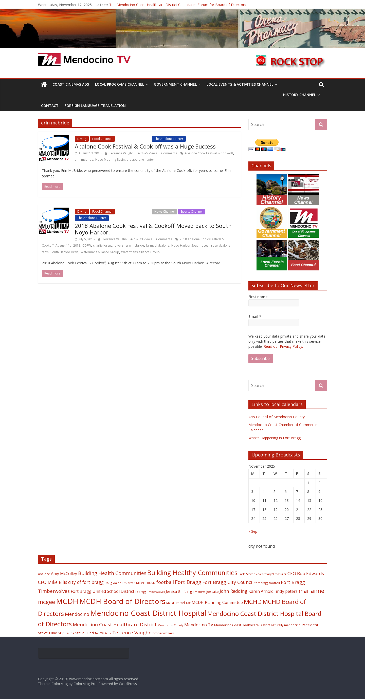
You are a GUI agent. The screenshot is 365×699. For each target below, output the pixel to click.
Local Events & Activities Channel (240, 84)
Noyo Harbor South (185, 245)
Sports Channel (192, 211)
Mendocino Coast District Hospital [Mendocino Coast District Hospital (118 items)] (148, 613)
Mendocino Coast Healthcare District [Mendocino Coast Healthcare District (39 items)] (115, 624)
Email (254, 316)
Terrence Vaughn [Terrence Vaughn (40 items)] (132, 632)
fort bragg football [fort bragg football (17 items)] (267, 583)
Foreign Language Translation (95, 105)
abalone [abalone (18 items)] (44, 574)
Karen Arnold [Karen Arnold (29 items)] (260, 591)
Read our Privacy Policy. (283, 346)
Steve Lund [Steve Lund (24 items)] (84, 633)
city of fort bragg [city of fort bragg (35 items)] (86, 582)
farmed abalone (157, 245)
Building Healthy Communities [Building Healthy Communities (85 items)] (192, 572)
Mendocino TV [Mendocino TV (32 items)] (198, 625)
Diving (81, 139)
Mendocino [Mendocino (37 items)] (77, 614)
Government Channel (175, 84)
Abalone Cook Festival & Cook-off (209, 153)
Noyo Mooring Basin (110, 159)
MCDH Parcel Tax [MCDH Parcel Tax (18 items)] (178, 603)
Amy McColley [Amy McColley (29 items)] (64, 573)
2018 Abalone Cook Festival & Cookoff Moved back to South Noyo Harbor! (153, 229)
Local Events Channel (133, 139)
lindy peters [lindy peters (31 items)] (286, 591)
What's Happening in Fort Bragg (274, 437)
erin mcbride (84, 159)
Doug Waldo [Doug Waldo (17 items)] (113, 583)
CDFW (86, 245)
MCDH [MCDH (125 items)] (67, 601)
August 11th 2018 (68, 245)
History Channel (299, 94)
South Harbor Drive (65, 252)
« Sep (252, 531)
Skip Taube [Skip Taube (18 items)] (66, 633)
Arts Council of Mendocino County (276, 416)
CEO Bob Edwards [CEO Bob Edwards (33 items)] (305, 573)
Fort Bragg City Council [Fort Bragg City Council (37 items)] (227, 582)
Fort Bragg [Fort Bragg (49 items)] (188, 581)
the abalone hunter (140, 159)
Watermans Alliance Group (100, 252)
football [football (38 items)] (165, 582)
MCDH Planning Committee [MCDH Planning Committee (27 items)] (217, 602)
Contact (50, 105)
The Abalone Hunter (168, 139)
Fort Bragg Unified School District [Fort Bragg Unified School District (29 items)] (102, 591)
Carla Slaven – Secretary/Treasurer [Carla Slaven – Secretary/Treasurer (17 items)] (262, 574)
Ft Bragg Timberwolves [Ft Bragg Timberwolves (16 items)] (150, 592)
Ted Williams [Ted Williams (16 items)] (103, 633)
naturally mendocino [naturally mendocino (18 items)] (286, 625)
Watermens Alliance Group (140, 252)
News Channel (164, 211)
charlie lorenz (103, 245)
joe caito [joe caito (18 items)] (212, 592)
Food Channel (102, 139)
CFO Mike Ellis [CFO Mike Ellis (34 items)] (52, 582)
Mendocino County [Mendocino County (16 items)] (170, 625)
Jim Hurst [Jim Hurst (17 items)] (199, 592)
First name (257, 296)
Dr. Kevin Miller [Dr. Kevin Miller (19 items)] (133, 583)
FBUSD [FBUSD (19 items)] (150, 583)
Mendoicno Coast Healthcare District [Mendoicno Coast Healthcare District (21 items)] (242, 625)
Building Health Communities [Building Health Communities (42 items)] (112, 573)
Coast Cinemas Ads (70, 84)
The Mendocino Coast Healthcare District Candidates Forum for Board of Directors (177, 4)
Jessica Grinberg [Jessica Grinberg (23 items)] (179, 591)
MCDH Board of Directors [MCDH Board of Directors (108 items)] (122, 601)
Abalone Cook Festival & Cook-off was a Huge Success (145, 146)
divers (119, 245)
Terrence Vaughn (121, 153)
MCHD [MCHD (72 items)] (253, 601)
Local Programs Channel (119, 84)
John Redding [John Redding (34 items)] (233, 591)
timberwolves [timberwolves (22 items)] (163, 633)
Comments (168, 153)
